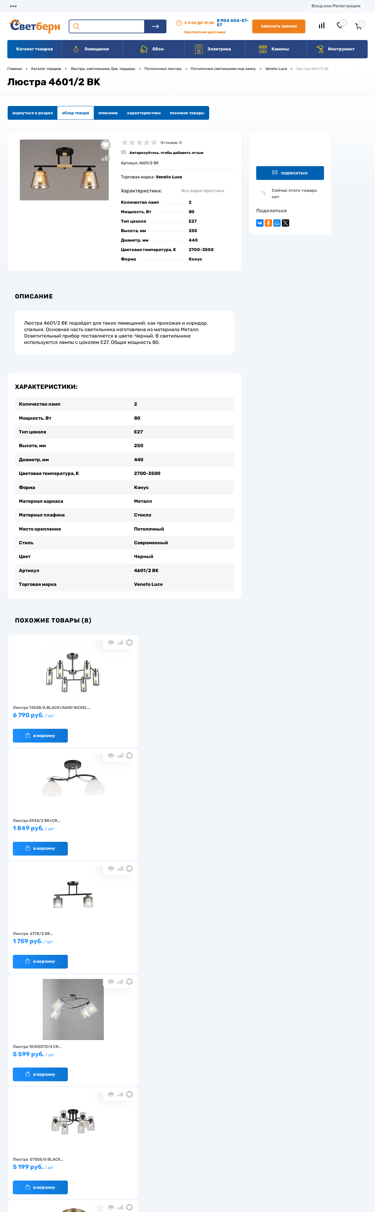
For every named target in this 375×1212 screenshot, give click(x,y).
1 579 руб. (122, 938)
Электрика (212, 49)
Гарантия (86, 1158)
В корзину (39, 729)
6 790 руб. (45, 712)
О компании (57, 6)
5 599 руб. (45, 825)
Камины (273, 49)
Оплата (128, 6)
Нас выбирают (91, 1149)
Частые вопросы (93, 1177)
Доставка (94, 6)
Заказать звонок (279, 26)
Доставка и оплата (144, 1139)
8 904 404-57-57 (233, 22)
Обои (151, 49)
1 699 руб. (198, 825)
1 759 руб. (198, 712)
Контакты (190, 6)
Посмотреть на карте (286, 1131)
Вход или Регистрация (335, 6)
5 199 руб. (122, 825)
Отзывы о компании (194, 1139)
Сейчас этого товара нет (294, 193)
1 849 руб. (122, 712)
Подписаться (290, 173)
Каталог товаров (34, 49)
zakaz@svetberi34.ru (285, 1165)
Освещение (90, 49)
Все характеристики (202, 190)
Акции (157, 6)
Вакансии (135, 1158)
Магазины (18, 6)
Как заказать (90, 1168)
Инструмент (335, 49)
